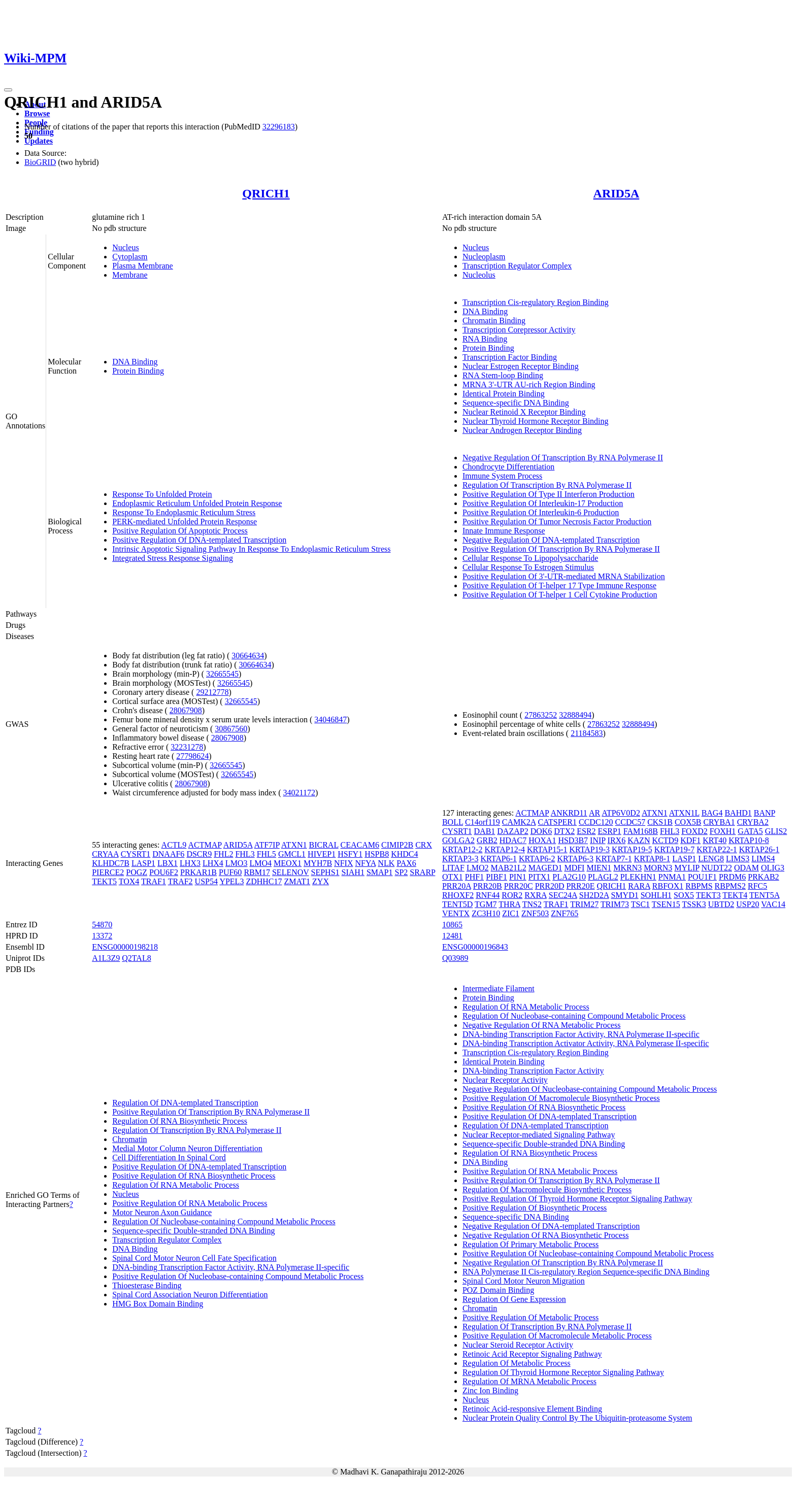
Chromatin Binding (493, 320)
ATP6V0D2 (621, 813)
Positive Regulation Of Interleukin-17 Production (542, 503)
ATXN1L (684, 813)
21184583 (587, 733)
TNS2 (532, 904)
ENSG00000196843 (475, 947)
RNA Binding (484, 338)
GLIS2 (776, 831)
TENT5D (457, 904)
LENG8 (711, 858)
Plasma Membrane (142, 265)
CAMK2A (519, 822)
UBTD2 (721, 904)
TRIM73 (615, 904)
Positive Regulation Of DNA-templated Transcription (199, 539)
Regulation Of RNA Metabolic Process (175, 1185)
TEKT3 (708, 895)
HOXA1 (542, 840)
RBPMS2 (730, 886)
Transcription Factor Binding (509, 357)
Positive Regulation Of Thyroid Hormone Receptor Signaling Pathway (577, 1198)
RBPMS (698, 886)
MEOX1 (288, 863)
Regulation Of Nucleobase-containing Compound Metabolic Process (223, 1221)
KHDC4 (404, 854)
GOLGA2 (458, 840)
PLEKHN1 (638, 877)
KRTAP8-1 (652, 858)
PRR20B (487, 886)
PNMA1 (672, 877)
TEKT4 (734, 895)
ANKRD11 (569, 813)
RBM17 (257, 872)
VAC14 (773, 904)
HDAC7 (513, 840)
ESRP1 (609, 831)
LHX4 (213, 863)
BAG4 (712, 813)
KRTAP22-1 (716, 849)
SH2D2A (594, 895)
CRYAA (105, 854)
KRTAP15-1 (547, 849)
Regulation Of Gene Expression (514, 1299)
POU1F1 (702, 877)
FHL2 (223, 854)
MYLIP (686, 867)
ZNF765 (564, 913)
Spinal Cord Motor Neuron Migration (523, 1281)
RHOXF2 (458, 895)
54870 (102, 924)
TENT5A (764, 895)
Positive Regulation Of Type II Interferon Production (548, 494)
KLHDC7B (110, 863)
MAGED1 (545, 867)
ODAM (746, 867)
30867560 (231, 728)
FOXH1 (723, 831)
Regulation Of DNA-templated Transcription (185, 1102)
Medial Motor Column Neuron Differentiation (187, 1148)
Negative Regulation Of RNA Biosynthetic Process (545, 1235)
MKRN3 (627, 867)
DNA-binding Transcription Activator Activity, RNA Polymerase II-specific (585, 1043)
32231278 (187, 747)
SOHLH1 (656, 895)
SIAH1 (353, 872)
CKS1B (660, 822)
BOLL (452, 822)
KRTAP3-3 (460, 858)
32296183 (278, 126)
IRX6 (617, 840)
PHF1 (474, 877)
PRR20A (456, 886)
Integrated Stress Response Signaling (172, 558)
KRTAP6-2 (537, 858)
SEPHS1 (325, 872)
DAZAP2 (512, 831)
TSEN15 (666, 904)
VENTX (456, 913)
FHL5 (266, 854)
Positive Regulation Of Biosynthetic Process (534, 1207)
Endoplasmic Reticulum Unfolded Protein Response (197, 503)
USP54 (206, 881)
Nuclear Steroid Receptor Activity (517, 1344)
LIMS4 (763, 858)
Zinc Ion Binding (490, 1390)
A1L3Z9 (106, 958)
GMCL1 (292, 854)
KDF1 (690, 840)
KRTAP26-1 (759, 849)
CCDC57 (630, 822)
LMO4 (260, 863)
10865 (452, 924)
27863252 (540, 715)
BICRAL (324, 845)
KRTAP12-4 (504, 849)
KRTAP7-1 (613, 858)
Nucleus (125, 247)
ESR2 (586, 831)
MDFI (574, 867)
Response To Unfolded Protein (162, 494)
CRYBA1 (719, 822)
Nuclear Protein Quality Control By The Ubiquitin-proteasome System (577, 1418)
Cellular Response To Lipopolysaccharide (530, 558)
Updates (38, 141)
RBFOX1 (667, 886)
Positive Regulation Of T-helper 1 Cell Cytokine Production (559, 594)
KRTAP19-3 (590, 849)
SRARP (422, 872)
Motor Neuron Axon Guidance (162, 1212)
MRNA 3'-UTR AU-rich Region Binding (528, 384)
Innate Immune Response (503, 530)
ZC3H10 (486, 913)
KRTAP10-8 (748, 840)
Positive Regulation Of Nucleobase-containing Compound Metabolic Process (237, 1276)
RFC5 (757, 886)
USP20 (747, 904)
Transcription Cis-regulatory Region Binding (535, 302)
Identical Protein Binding (503, 393)
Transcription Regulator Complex (517, 265)
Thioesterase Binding (146, 1285)
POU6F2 (163, 872)
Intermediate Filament (498, 988)
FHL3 (244, 854)
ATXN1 (294, 845)
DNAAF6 (168, 854)
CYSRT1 (136, 854)
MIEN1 (598, 867)
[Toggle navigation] (8, 89)
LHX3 (190, 863)
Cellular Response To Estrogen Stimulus (528, 567)
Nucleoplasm (483, 256)
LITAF (453, 867)
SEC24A (563, 895)
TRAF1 (153, 881)
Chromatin (129, 1139)
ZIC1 (510, 913)
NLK (386, 863)
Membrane (129, 275)
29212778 (212, 692)
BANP (764, 813)
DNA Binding (134, 361)
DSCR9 (199, 854)
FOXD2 (694, 831)
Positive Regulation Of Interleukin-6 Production (540, 512)
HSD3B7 (573, 840)
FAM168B (640, 831)
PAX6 (406, 863)
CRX (423, 845)
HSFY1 (350, 854)
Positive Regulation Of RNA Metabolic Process (189, 1203)
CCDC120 (596, 822)
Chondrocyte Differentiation (508, 466)
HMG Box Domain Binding (157, 1303)
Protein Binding (138, 370)
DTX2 (564, 831)
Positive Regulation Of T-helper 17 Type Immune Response (559, 585)
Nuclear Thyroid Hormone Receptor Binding (535, 421)
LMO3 (236, 863)
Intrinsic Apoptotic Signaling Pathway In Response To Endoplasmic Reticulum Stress (251, 549)
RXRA (535, 895)
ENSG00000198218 (125, 947)
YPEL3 (231, 881)
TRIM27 (584, 904)
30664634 (247, 655)
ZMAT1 (297, 881)
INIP (598, 840)
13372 (102, 935)
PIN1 (517, 877)
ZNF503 (535, 913)
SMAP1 (380, 872)
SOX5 (684, 895)
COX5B (688, 822)
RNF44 (488, 895)
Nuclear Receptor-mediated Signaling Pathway (538, 1134)
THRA (509, 904)
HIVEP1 (322, 854)
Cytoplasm (129, 256)
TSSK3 (694, 904)
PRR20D (550, 886)
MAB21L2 (508, 867)
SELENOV (290, 872)
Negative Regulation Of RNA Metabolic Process (541, 1025)
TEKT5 (104, 881)
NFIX (343, 863)
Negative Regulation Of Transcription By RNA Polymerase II (562, 457)
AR (594, 813)
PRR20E (580, 886)
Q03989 (455, 958)
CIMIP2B (397, 845)
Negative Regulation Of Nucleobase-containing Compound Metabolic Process (589, 1089)
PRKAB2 (763, 877)
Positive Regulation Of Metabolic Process (530, 1317)
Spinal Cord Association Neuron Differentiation (190, 1294)
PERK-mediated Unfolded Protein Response (184, 521)
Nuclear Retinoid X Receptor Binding (524, 412)
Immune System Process (502, 476)
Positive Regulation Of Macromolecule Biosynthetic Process (561, 1098)
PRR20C (518, 886)
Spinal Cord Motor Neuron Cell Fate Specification (194, 1258)
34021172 (299, 792)
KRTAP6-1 (498, 858)
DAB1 (484, 831)
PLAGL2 (603, 877)
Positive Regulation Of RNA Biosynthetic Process (193, 1175)
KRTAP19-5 (632, 849)
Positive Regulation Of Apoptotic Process (180, 530)
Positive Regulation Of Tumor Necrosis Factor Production (556, 521)
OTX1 (452, 877)
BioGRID (40, 162)
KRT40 (714, 840)
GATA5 (750, 831)
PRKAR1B (198, 872)
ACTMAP (204, 845)
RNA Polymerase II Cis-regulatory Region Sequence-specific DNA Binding (586, 1271)
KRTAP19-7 (674, 849)
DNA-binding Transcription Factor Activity (533, 1070)
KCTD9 (665, 840)
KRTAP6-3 (575, 858)
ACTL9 (174, 845)
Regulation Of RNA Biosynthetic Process (179, 1121)
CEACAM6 (360, 845)
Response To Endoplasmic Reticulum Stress (183, 512)
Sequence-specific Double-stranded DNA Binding (193, 1230)
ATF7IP (267, 845)
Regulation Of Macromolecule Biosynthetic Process (547, 1189)
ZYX (320, 881)
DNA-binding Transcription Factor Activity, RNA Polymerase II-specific (230, 1267)
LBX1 (167, 863)
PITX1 (539, 877)
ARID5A (616, 193)
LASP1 (143, 863)
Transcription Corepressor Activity (519, 329)
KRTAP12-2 (462, 849)
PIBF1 (496, 877)
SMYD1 (624, 895)
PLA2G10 (569, 877)
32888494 (575, 715)
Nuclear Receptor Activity (505, 1080)
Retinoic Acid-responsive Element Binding (532, 1408)
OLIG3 (772, 867)
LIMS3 (737, 858)
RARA (639, 886)
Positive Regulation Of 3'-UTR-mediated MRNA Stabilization (563, 576)
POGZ (136, 872)
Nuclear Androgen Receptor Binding (522, 430)
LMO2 (478, 867)
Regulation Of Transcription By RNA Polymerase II (547, 485)
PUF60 (230, 872)
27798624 (192, 756)
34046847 (330, 719)
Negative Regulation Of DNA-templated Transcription (551, 539)
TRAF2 (180, 881)
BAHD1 (737, 813)
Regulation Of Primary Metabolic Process (530, 1244)
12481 (452, 935)
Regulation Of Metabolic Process (516, 1363)
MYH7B (318, 863)
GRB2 (487, 840)
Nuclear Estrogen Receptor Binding (520, 366)
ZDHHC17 (264, 881)
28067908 (186, 710)
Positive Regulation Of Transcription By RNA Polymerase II (561, 549)
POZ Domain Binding (498, 1290)
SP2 (401, 872)
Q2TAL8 (136, 958)
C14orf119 (482, 822)
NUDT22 (717, 867)
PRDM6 (732, 877)
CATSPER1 (557, 822)
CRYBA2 (753, 822)
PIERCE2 (108, 872)
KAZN (638, 840)
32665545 (222, 673)
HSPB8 (376, 854)
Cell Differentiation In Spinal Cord (169, 1157)
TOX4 (129, 881)
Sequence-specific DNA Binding (515, 402)
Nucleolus (478, 275)
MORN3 (658, 867)
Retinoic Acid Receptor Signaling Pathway (532, 1354)
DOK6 (541, 831)
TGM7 (486, 904)
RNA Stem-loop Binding (502, 375)
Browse (37, 113)
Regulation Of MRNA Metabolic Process (529, 1381)
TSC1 (640, 904)
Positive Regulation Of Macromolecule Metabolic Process (557, 1335)
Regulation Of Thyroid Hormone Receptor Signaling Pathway (563, 1372)
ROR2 (512, 895)
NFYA (365, 863)
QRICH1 (265, 193)
